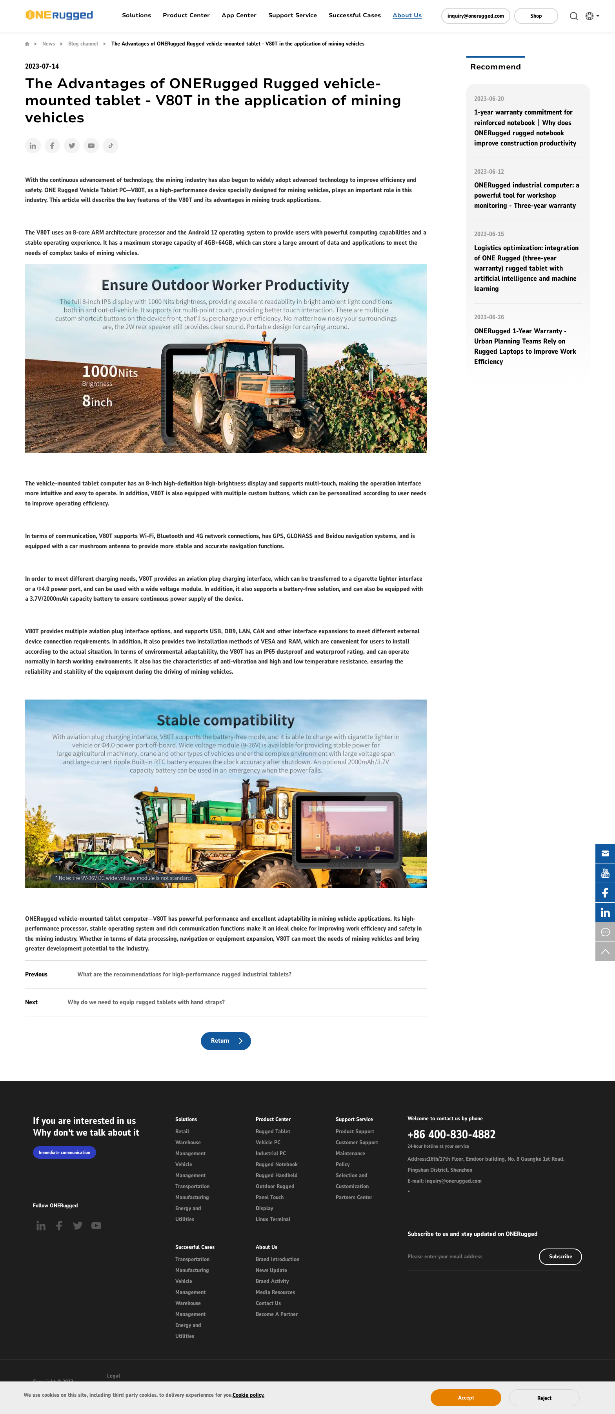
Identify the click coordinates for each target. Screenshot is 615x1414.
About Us (407, 16)
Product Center (186, 16)
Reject (544, 1398)
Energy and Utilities (188, 1215)
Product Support (355, 1132)
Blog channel (83, 43)
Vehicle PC (268, 1143)
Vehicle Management (190, 1171)
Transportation (192, 1187)
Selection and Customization (352, 1182)
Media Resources (275, 1293)
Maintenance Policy (350, 1160)
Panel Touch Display (270, 1204)
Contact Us (268, 1304)
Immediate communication (64, 1153)
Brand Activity (272, 1282)
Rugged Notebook (277, 1165)
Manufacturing (192, 1198)
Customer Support (357, 1143)
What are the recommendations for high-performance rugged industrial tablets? (183, 975)
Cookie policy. (248, 1395)
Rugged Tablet (273, 1132)
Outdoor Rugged (275, 1187)
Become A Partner (277, 1315)
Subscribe (560, 1257)
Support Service (292, 16)
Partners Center (354, 1198)
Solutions (136, 16)
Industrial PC (271, 1154)
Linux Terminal (273, 1220)
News (48, 43)
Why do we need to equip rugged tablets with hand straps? (145, 1002)
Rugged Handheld (277, 1176)
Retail (182, 1132)
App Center (239, 16)
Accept (466, 1397)
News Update (271, 1271)
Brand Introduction (277, 1260)
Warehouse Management (190, 1149)
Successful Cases (355, 16)
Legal (113, 1377)
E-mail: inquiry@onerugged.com (445, 1182)
